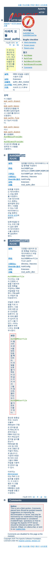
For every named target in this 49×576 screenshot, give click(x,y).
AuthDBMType (28, 33)
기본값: (11, 174)
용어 (37, 5)
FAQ (32, 5)
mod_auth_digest (12, 101)
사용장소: (12, 176)
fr (10, 45)
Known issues (29, 45)
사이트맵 (43, 5)
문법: (10, 168)
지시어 (13, 158)
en (16, 43)
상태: (6, 79)
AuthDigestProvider (14, 142)
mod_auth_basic (11, 106)
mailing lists (20, 529)
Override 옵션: (14, 179)
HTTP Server (16, 23)
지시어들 (26, 5)
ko (17, 45)
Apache (7, 23)
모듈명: (7, 82)
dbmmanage (13, 474)
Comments (28, 67)
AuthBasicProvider (13, 137)
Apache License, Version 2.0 (29, 541)
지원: (6, 87)
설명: (6, 74)
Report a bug (29, 48)
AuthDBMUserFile (30, 35)
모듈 (19, 5)
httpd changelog (30, 42)
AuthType (28, 58)
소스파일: (8, 85)
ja (14, 45)
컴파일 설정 (12, 215)
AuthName (28, 55)
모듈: (10, 185)
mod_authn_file (11, 118)
